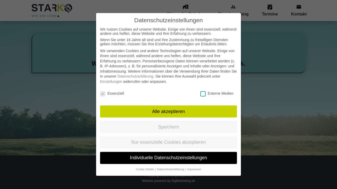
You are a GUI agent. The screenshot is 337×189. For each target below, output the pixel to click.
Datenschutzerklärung (135, 72)
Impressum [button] (194, 164)
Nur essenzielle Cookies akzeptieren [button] (168, 137)
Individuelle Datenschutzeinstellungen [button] (168, 153)
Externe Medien (217, 89)
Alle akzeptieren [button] (168, 106)
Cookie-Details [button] (145, 164)
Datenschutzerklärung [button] (171, 164)
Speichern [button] (168, 122)
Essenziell (112, 89)
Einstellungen (111, 77)
